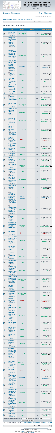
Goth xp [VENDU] (11, 138)
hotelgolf (22, 240)
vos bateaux (11, 220)
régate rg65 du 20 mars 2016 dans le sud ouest (12, 179)
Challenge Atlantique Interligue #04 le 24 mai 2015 (12, 402)
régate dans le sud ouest (12, 104)
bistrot (12, 93)
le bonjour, (12, 154)
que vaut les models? (12, 186)
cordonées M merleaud (12, 261)
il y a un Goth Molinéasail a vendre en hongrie (13, 239)
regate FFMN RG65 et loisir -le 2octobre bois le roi (12, 65)
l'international (12, 122)
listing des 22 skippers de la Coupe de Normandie (13, 279)
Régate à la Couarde (12, 232)
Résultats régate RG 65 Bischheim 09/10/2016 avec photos (12, 53)
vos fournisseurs (11, 189)
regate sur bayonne (12, 33)
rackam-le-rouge (22, 166)
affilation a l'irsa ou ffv (12, 119)
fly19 (22, 80)
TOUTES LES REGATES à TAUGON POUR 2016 (13, 225)
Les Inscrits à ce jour (12, 307)
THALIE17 (22, 154)
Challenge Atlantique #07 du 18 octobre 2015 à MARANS (12, 270)
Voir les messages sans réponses (11, 19)
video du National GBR (11, 342)
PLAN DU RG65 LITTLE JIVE (13, 314)
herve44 (22, 187)
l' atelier (13, 172)
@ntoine (22, 139)
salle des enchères (12, 75)
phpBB (22, 431)
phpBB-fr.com (31, 432)
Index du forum (7, 21)
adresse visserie (11, 285)
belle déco (12, 414)
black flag (22, 256)
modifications (12, 416)
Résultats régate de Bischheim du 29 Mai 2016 (12, 128)
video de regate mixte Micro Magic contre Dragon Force (12, 352)
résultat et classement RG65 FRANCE (12, 59)
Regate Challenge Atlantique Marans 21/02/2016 (12, 196)
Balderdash (22, 209)
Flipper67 (22, 147)
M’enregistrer (15, 13)
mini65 (22, 336)
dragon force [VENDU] (12, 328)
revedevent (22, 74)
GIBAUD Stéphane (22, 197)
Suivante (50, 422)
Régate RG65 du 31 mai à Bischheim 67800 (13, 392)
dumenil (22, 329)
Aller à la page (28, 422)
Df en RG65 (11, 217)
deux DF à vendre (12, 383)
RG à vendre (12, 164)
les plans (13, 89)
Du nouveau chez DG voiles (12, 248)
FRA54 (22, 385)
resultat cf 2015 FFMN (12, 376)
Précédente (35, 422)
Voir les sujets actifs (26, 19)
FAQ (41, 13)
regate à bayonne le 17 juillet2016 (13, 98)
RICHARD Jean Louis (22, 279)
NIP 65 (12, 73)
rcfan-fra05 (22, 66)
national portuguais (12, 299)
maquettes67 (22, 55)
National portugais (11, 368)
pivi (22, 249)
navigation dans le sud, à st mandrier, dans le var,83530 (12, 41)
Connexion (6, 13)
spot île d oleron (11, 79)
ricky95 (22, 323)
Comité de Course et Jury (12, 293)
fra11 (22, 42)
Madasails (22, 112)
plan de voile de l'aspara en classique (12, 86)
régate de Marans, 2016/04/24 (12, 159)
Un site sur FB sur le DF (12, 321)
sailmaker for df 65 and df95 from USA (13, 111)
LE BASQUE (22, 34)
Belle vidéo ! (12, 408)
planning (13, 35)
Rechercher (48, 13)
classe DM (12, 92)
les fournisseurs (11, 115)
